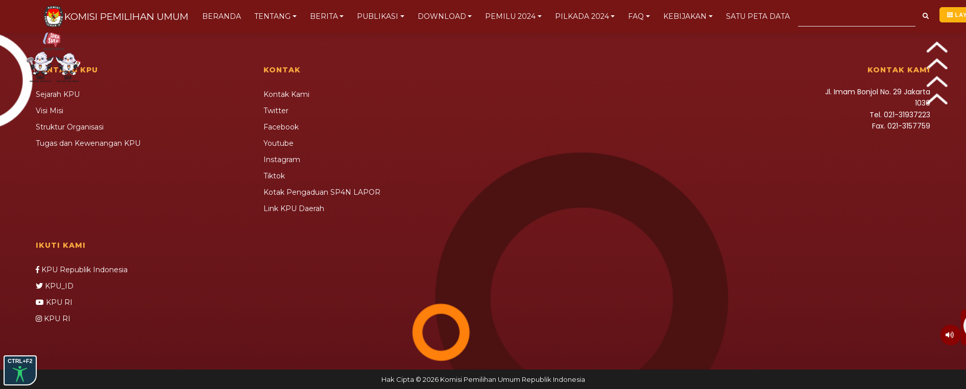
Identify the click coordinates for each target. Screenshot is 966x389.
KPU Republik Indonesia (82, 269)
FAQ (636, 16)
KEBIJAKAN (685, 16)
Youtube (278, 143)
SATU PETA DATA (758, 16)
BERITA (324, 16)
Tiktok (274, 175)
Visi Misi (49, 110)
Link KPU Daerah (293, 208)
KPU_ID (55, 286)
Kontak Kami (286, 94)
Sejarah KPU (58, 94)
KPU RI (54, 302)
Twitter (275, 110)
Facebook (281, 127)
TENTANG (272, 16)
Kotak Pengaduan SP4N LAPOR (321, 192)
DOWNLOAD (442, 16)
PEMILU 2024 (510, 16)
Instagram (281, 159)
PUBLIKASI (377, 16)
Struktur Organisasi (70, 127)
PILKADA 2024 (582, 16)
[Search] (856, 17)
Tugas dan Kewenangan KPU (88, 143)
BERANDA (224, 16)
